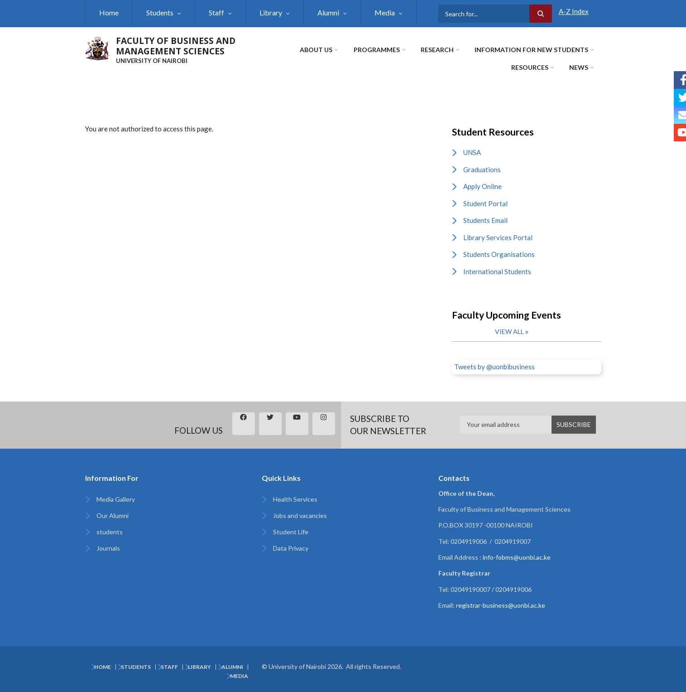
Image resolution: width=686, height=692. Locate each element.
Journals (108, 548)
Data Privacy (290, 548)
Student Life (290, 532)
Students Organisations (499, 254)
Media (384, 12)
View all (509, 331)
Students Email (485, 220)
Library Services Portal (497, 237)
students (109, 532)
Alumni (328, 12)
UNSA (472, 152)
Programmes (377, 49)
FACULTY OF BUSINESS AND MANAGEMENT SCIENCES (175, 46)
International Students (497, 271)
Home (109, 12)
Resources (530, 67)
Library (270, 12)
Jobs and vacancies (300, 515)
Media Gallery (115, 499)
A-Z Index (574, 11)
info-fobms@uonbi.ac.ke (517, 557)
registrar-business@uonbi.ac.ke (500, 605)
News (579, 67)
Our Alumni (112, 515)
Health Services (295, 499)
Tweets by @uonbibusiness (494, 367)
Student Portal (485, 203)
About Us (317, 49)
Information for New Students (532, 49)
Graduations (482, 169)
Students (159, 12)
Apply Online (482, 186)
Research (437, 49)
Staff (216, 12)
